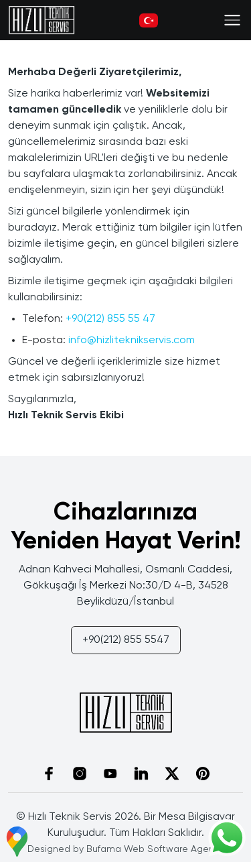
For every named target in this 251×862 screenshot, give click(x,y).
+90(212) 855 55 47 (110, 319)
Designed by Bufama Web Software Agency (125, 849)
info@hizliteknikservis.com (131, 340)
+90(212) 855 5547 (125, 640)
